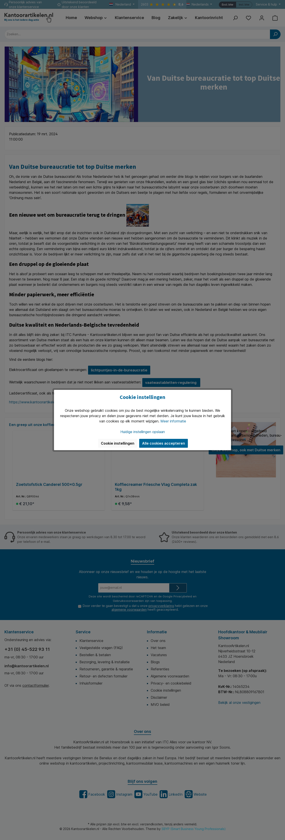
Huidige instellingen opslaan (142, 432)
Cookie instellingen (117, 443)
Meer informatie (173, 421)
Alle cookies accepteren (163, 443)
